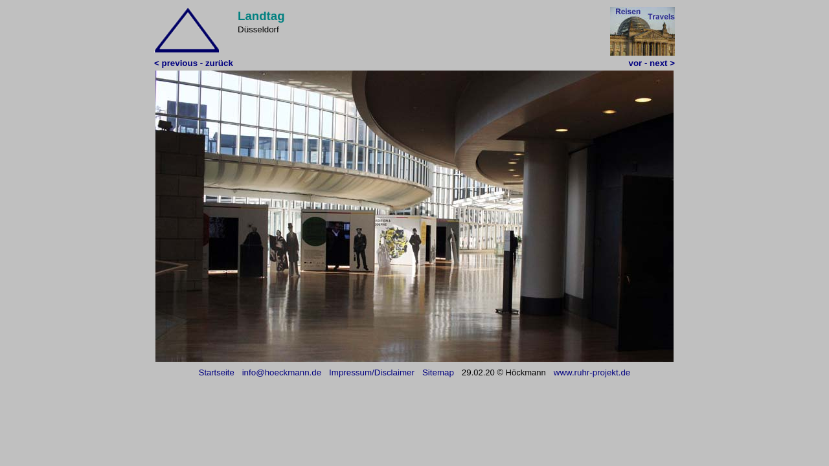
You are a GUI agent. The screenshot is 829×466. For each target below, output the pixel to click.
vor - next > (652, 63)
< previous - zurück (193, 63)
